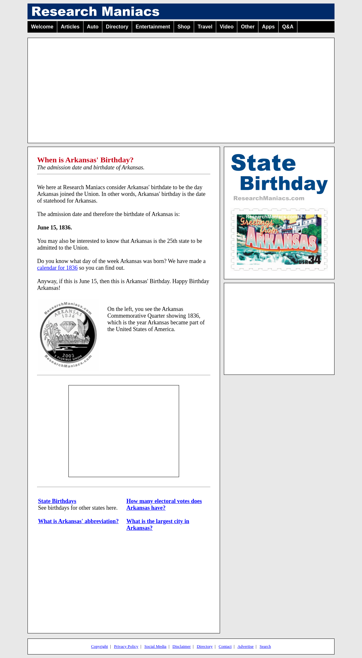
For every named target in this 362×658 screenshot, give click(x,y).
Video (226, 26)
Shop (183, 26)
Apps (268, 26)
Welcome (42, 26)
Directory (117, 26)
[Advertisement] (181, 88)
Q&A (288, 26)
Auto (92, 26)
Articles (70, 26)
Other (248, 26)
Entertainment (153, 26)
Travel (205, 26)
